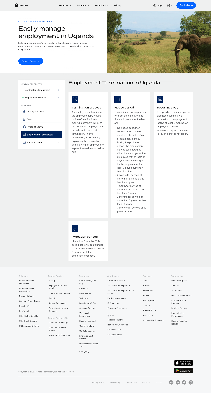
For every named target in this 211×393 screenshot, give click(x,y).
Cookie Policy (112, 383)
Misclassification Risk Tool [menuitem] (88, 345)
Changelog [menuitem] (84, 352)
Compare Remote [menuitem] (87, 308)
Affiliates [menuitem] (175, 286)
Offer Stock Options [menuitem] (28, 321)
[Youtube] (171, 383)
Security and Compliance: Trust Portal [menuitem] (121, 292)
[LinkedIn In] (178, 383)
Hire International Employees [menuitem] (26, 282)
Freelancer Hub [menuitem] (114, 330)
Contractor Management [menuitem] (59, 294)
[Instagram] (191, 383)
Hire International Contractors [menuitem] (26, 290)
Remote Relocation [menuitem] (57, 304)
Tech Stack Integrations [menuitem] (84, 315)
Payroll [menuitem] (52, 299)
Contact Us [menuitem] (148, 316)
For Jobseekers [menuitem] (115, 335)
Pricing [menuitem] (52, 281)
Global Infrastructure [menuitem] (116, 281)
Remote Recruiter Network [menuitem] (179, 322)
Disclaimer (145, 383)
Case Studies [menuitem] (85, 294)
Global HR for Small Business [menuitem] (57, 329)
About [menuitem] (146, 281)
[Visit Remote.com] (24, 6)
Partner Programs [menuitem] (179, 281)
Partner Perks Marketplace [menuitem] (177, 315)
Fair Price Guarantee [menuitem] (117, 299)
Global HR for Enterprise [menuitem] (59, 336)
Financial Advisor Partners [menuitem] (178, 302)
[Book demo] (183, 5)
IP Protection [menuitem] (113, 304)
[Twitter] (184, 383)
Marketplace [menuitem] (148, 301)
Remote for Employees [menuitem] (118, 325)
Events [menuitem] (146, 296)
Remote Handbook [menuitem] (87, 321)
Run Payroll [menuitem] (24, 311)
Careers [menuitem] (146, 286)
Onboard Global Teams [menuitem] (29, 301)
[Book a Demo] (31, 61)
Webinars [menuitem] (83, 299)
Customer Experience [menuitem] (117, 308)
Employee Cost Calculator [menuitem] (86, 337)
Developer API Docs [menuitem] (88, 304)
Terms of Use (130, 383)
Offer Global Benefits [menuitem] (28, 316)
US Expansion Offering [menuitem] (29, 326)
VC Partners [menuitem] (176, 291)
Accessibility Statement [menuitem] (153, 321)
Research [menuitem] (83, 289)
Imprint (159, 383)
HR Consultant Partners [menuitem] (181, 296)
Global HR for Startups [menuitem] (58, 323)
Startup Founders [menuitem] (115, 320)
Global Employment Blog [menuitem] (87, 282)
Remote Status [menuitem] (149, 311)
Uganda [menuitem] (48, 22)
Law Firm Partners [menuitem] (179, 308)
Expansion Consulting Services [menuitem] (58, 310)
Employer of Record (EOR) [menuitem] (58, 287)
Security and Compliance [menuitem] (119, 286)
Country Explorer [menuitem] (29, 22)
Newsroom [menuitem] (148, 291)
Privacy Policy (94, 383)
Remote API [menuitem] (24, 306)
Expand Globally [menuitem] (26, 296)
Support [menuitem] (146, 306)
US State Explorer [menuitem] (87, 331)
